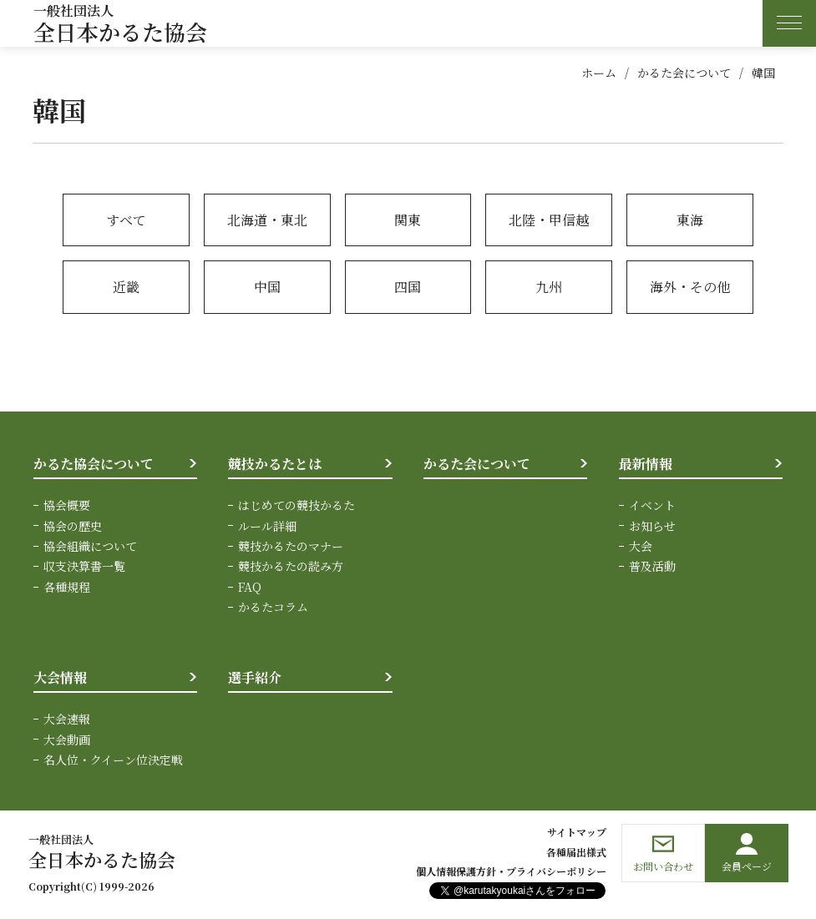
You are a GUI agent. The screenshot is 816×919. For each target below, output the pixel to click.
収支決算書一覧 (84, 566)
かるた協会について (93, 463)
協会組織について (90, 546)
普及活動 (652, 566)
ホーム (598, 72)
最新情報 (645, 463)
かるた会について (684, 72)
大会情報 (60, 677)
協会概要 (66, 505)
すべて (126, 220)
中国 (267, 286)
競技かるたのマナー (290, 546)
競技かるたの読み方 (290, 566)
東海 (690, 220)
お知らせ (652, 526)
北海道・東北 (267, 220)
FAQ (249, 586)
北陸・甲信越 (549, 220)
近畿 (126, 286)
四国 (407, 286)
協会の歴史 (72, 526)
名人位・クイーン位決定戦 (113, 759)
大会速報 (66, 718)
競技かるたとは (275, 463)
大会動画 (66, 739)
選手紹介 (254, 677)
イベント (652, 505)
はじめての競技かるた (296, 505)
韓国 (763, 72)
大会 (640, 546)
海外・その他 (690, 286)
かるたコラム (273, 606)
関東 (407, 220)
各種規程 (66, 586)
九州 (548, 286)
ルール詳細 (267, 526)
